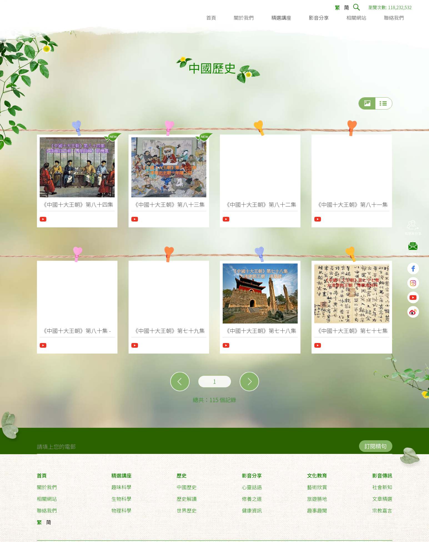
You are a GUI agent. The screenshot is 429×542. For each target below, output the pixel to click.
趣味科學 (121, 484)
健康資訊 (252, 507)
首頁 (42, 472)
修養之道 (252, 496)
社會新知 (382, 484)
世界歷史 (187, 507)
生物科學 (121, 496)
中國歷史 (187, 484)
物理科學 (121, 507)
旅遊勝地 (317, 496)
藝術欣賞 (317, 484)
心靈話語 (252, 484)
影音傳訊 (382, 472)
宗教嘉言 (382, 507)
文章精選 (382, 496)
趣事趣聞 (317, 507)
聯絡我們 (47, 507)
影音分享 (252, 472)
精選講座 (121, 472)
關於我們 (47, 484)
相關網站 (47, 496)
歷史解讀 (187, 496)
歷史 (182, 472)
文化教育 (317, 472)
